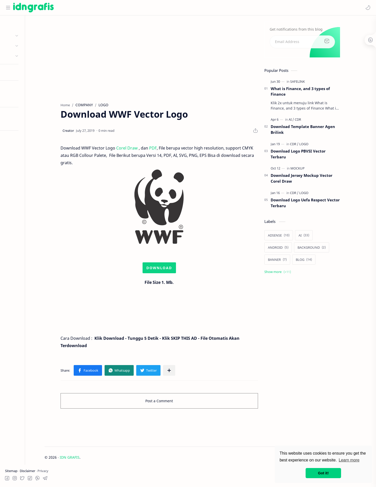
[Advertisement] (176, 58)
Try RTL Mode (16, 122)
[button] (367, 7)
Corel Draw (143, 149)
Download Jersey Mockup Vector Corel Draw (318, 179)
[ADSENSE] (295, 236)
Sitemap (11, 471)
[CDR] (314, 121)
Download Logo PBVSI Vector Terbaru (314, 155)
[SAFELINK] (314, 82)
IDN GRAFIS (90, 458)
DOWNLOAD (176, 269)
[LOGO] (320, 145)
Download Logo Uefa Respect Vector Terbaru (322, 204)
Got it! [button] (323, 473)
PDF (169, 149)
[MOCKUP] (314, 169)
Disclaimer (28, 471)
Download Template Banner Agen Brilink (319, 130)
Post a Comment (176, 402)
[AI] (308, 121)
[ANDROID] (295, 249)
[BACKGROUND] (328, 249)
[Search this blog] (105, 7)
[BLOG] (320, 261)
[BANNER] (294, 261)
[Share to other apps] (186, 372)
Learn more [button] (349, 460)
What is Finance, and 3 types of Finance (317, 92)
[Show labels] (295, 273)
